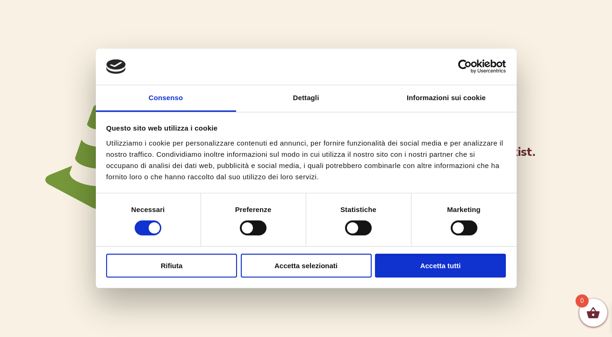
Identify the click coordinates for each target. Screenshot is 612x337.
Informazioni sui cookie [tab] (446, 98)
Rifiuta (172, 266)
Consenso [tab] (166, 98)
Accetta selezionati (306, 266)
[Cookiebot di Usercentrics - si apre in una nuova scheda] (465, 66)
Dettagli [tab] (306, 98)
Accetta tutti (440, 266)
